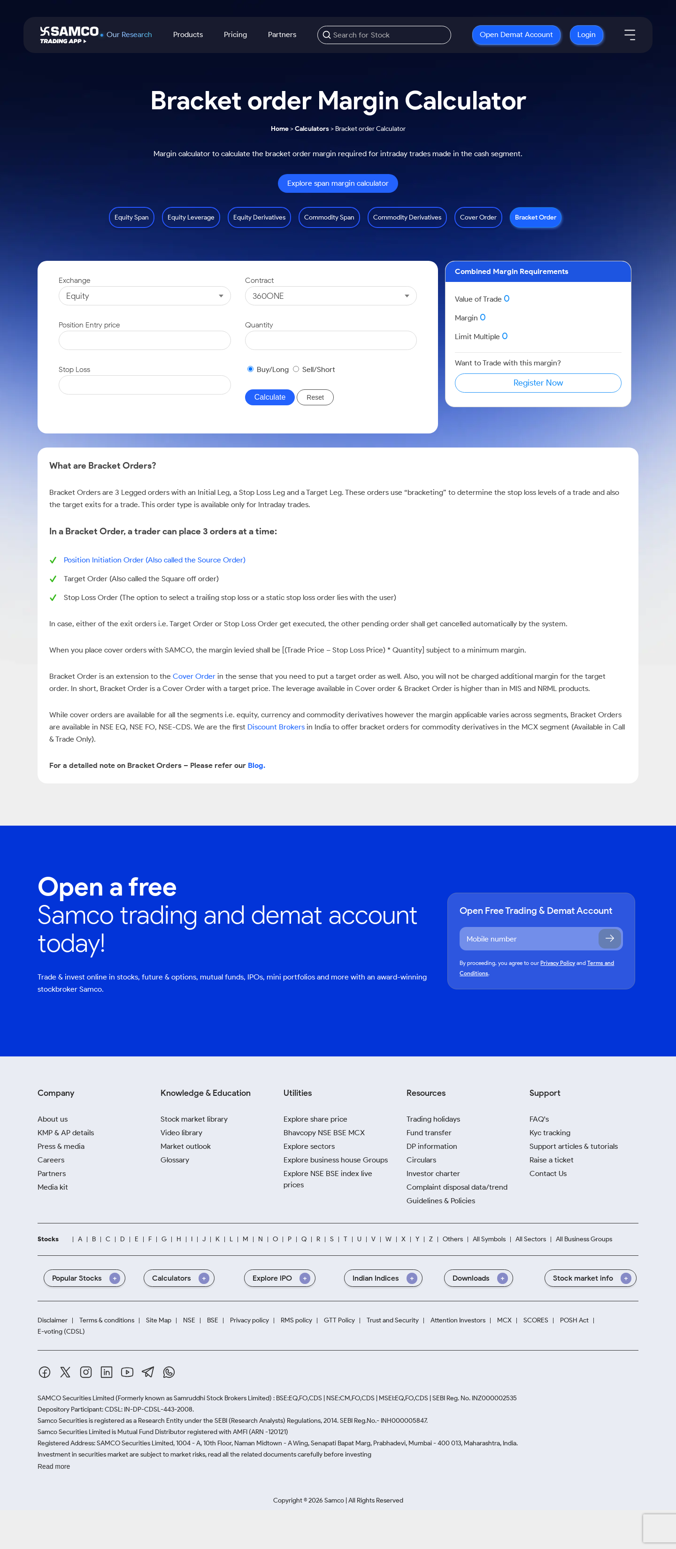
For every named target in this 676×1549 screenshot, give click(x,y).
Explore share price (315, 1119)
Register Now (538, 383)
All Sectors (530, 1239)
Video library (181, 1132)
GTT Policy (339, 1320)
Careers (51, 1159)
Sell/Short (318, 369)
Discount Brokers (276, 726)
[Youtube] (127, 1372)
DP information (432, 1146)
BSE (212, 1320)
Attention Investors (457, 1320)
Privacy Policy (557, 962)
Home (280, 129)
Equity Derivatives (259, 217)
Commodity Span (329, 217)
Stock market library (194, 1119)
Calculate (270, 397)
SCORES (535, 1320)
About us (53, 1119)
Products (188, 34)
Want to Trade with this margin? (508, 362)
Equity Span (132, 217)
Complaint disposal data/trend (457, 1187)
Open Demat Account (516, 34)
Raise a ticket (552, 1159)
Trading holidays (433, 1119)
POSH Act (574, 1320)
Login (586, 34)
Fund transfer (429, 1132)
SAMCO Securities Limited (76, 1398)
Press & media (61, 1146)
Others (453, 1239)
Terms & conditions (106, 1320)
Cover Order (478, 217)
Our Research (129, 34)
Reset (315, 397)
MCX (504, 1320)
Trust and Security (393, 1320)
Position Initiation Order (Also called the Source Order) (155, 559)
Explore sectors (309, 1146)
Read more (54, 1466)
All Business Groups (584, 1239)
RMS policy (296, 1320)
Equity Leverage (191, 217)
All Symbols (489, 1239)
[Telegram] (148, 1372)
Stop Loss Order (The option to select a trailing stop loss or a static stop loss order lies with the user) (230, 597)
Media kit (53, 1187)
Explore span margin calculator (338, 183)
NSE (189, 1320)
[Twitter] (65, 1372)
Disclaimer (53, 1320)
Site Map (158, 1320)
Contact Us (548, 1173)
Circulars (421, 1159)
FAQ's (539, 1119)
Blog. (256, 765)
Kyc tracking (550, 1132)
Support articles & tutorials (574, 1146)
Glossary (175, 1159)
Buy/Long (273, 369)
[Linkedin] (107, 1372)
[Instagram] (86, 1372)
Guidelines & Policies (441, 1200)
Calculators (312, 129)
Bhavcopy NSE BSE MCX (324, 1132)
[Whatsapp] (169, 1372)
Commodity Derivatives (407, 217)
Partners (282, 34)
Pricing (235, 34)
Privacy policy (249, 1320)
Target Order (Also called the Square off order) (141, 578)
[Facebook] (45, 1372)
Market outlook (186, 1146)
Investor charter (433, 1173)
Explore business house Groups (336, 1159)
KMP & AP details (66, 1132)
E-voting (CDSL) (61, 1332)
